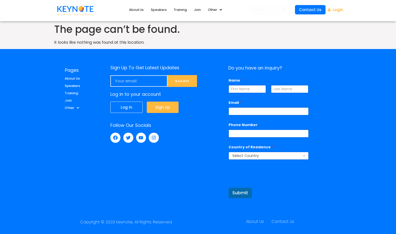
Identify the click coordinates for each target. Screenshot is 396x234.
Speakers (159, 9)
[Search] (285, 10)
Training (180, 9)
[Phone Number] (268, 133)
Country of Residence (251, 147)
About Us (136, 9)
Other (215, 9)
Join (197, 9)
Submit (240, 193)
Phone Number (243, 125)
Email (235, 103)
